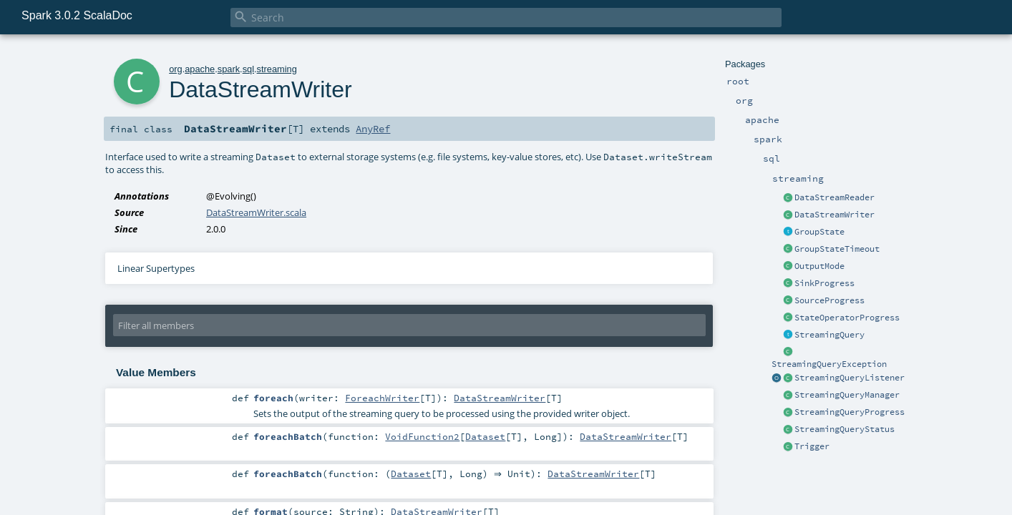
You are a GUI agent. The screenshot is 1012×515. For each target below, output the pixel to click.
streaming (277, 69)
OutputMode (819, 266)
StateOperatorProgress (847, 318)
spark (229, 69)
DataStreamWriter (834, 215)
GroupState (819, 232)
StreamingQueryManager (847, 395)
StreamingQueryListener (849, 378)
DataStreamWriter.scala (256, 212)
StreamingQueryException (829, 364)
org (176, 69)
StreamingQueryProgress (849, 412)
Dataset (485, 436)
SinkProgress (824, 283)
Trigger (811, 446)
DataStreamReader (834, 197)
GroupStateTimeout (837, 249)
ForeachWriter (382, 397)
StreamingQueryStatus (844, 429)
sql (248, 69)
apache (200, 69)
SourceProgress (829, 300)
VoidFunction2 (422, 436)
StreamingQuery (829, 335)
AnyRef (373, 128)
